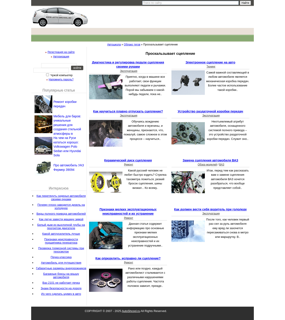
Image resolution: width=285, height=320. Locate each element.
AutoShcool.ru (131, 311)
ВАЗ (221, 164)
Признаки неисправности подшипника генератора (61, 241)
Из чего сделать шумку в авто (61, 294)
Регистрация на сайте (61, 52)
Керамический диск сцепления (128, 160)
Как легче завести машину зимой (61, 219)
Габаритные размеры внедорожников (61, 268)
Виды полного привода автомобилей (61, 213)
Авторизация (61, 56)
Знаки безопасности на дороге (61, 288)
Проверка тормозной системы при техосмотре (61, 250)
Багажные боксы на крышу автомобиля (61, 275)
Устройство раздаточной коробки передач (210, 111)
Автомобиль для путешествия (61, 262)
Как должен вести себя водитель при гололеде (210, 209)
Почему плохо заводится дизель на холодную (61, 206)
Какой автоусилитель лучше (61, 233)
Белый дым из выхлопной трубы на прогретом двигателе (61, 226)
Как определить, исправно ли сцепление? (128, 258)
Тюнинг (210, 66)
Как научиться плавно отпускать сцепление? (128, 111)
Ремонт (128, 164)
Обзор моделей (207, 164)
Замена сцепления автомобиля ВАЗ (210, 160)
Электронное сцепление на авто (210, 62)
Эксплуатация (128, 71)
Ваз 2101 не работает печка (61, 282)
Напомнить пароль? (61, 79)
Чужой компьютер (61, 75)
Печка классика (61, 257)
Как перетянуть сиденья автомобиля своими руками (61, 197)
